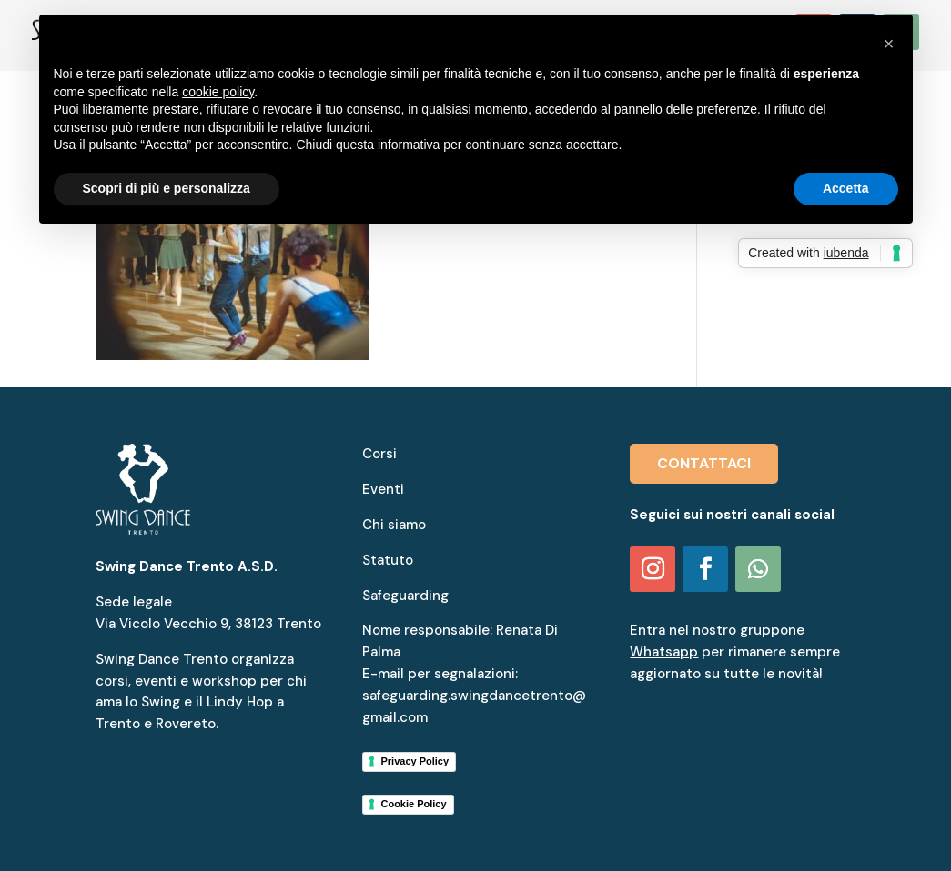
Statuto (387, 560)
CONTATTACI (704, 463)
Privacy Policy (414, 761)
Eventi (383, 489)
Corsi (379, 454)
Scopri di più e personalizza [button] (166, 188)
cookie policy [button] (218, 92)
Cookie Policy (413, 803)
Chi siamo (394, 525)
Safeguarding (405, 595)
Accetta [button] (846, 188)
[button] (889, 43)
